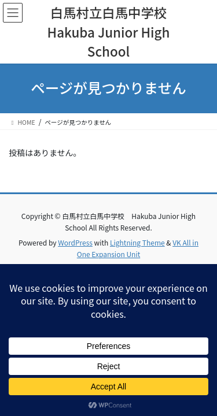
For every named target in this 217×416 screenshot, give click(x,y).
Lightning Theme (137, 242)
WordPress (75, 242)
